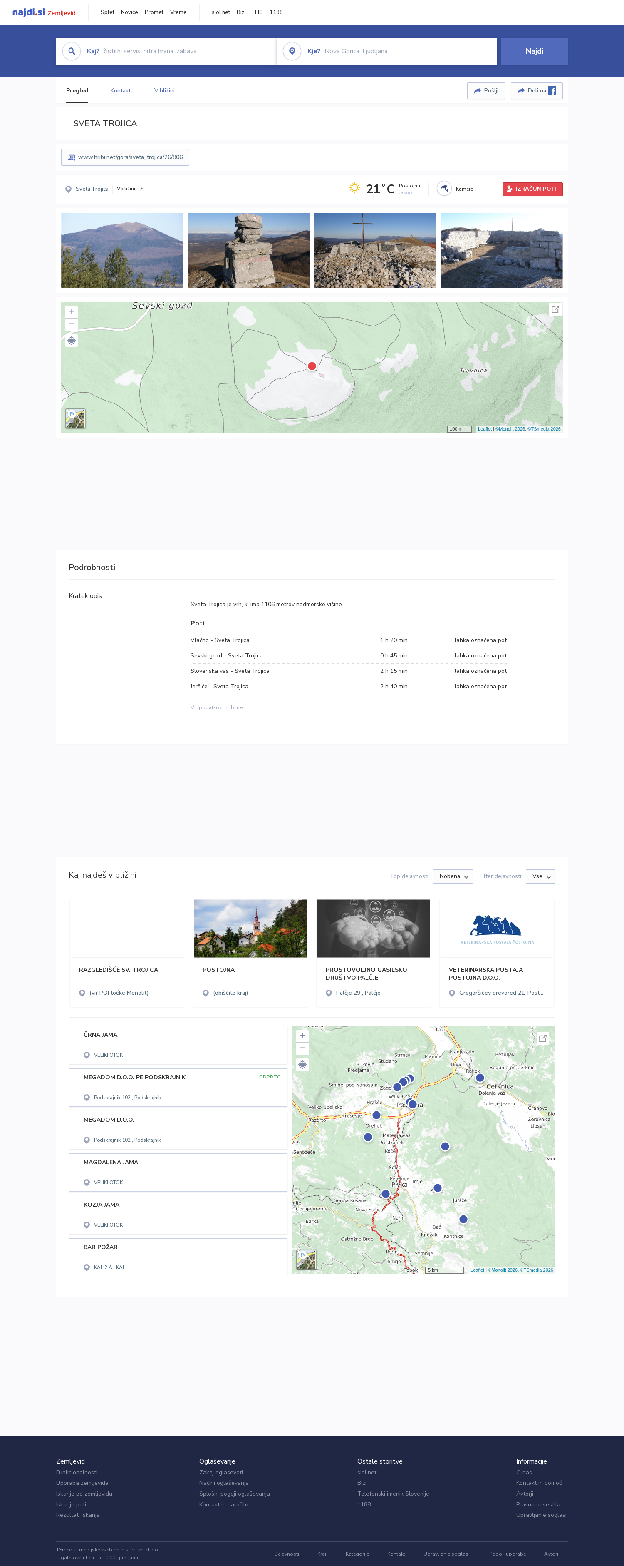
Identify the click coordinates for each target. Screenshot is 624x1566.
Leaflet (485, 428)
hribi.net (234, 707)
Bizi (241, 12)
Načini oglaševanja (224, 1483)
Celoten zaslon (555, 309)
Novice (129, 12)
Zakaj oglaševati (221, 1472)
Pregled (77, 91)
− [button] (71, 325)
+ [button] (71, 312)
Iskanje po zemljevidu (84, 1494)
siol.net (221, 12)
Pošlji (491, 91)
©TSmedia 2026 (544, 428)
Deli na (542, 90)
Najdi (534, 51)
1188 (276, 12)
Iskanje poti (71, 1505)
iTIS (258, 12)
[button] (71, 340)
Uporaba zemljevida (82, 1483)
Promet (154, 12)
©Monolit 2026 (510, 428)
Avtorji (524, 1494)
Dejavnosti (286, 1554)
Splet (107, 12)
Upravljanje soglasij (542, 1515)
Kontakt (396, 1554)
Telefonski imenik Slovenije (393, 1494)
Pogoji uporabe (507, 1554)
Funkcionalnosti (76, 1472)
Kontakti (121, 91)
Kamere (464, 189)
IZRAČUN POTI (536, 189)
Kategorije (357, 1554)
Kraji (322, 1554)
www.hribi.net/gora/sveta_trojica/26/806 (130, 157)
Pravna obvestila (538, 1505)
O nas (524, 1472)
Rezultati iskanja (78, 1515)
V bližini (164, 91)
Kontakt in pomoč (539, 1483)
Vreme (178, 12)
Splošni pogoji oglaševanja (234, 1494)
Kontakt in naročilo (223, 1505)
